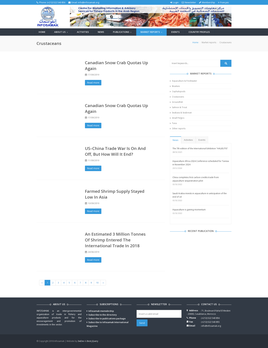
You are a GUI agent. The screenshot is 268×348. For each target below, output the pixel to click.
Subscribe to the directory (102, 314)
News (101, 31)
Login (174, 2)
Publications (123, 31)
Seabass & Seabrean (181, 112)
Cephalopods (177, 91)
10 (97, 282)
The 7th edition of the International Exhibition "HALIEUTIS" (200, 148)
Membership (207, 2)
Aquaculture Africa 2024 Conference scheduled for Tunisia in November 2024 (200, 163)
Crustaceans (177, 96)
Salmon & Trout (178, 107)
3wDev (81, 341)
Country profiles (199, 31)
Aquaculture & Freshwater (183, 80)
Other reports (177, 128)
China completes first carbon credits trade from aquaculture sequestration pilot (195, 179)
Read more (93, 82)
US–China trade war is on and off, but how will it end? (115, 151)
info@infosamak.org (88, 2)
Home (42, 31)
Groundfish (176, 102)
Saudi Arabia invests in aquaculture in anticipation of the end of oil (199, 195)
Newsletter (189, 2)
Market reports (152, 31)
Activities (83, 31)
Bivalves (175, 86)
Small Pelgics (177, 117)
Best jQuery (92, 341)
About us (62, 31)
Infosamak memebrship (101, 310)
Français (223, 2)
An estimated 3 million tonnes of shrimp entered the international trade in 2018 (115, 239)
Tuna (173, 123)
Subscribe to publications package (107, 318)
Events (175, 31)
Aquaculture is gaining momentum (189, 209)
